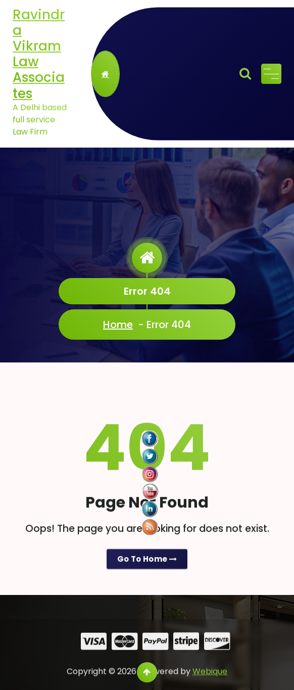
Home (118, 324)
